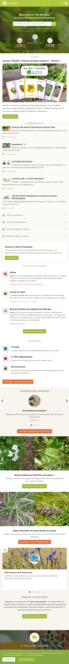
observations (50, 42)
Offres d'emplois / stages (34, 229)
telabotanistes (19, 42)
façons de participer (35, 39)
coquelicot (27, 28)
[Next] (66, 401)
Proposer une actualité (34, 236)
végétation (46, 28)
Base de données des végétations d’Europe (30, 309)
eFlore (13, 272)
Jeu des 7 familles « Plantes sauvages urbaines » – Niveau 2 (31, 61)
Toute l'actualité (34, 215)
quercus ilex (36, 28)
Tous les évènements (34, 222)
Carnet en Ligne (17, 292)
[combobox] (32, 24)
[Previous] (2, 401)
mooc (53, 28)
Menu (64, 3)
